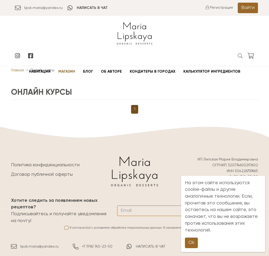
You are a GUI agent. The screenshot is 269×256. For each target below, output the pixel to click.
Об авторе (111, 71)
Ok (191, 242)
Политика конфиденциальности (45, 165)
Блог (88, 71)
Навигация (39, 71)
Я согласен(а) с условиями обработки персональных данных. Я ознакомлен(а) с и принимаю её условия (161, 228)
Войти (248, 7)
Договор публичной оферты (42, 174)
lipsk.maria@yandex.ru (39, 8)
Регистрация (219, 7)
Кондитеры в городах (152, 71)
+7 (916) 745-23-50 (92, 246)
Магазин (66, 71)
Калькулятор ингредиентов (211, 71)
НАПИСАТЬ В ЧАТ (146, 246)
